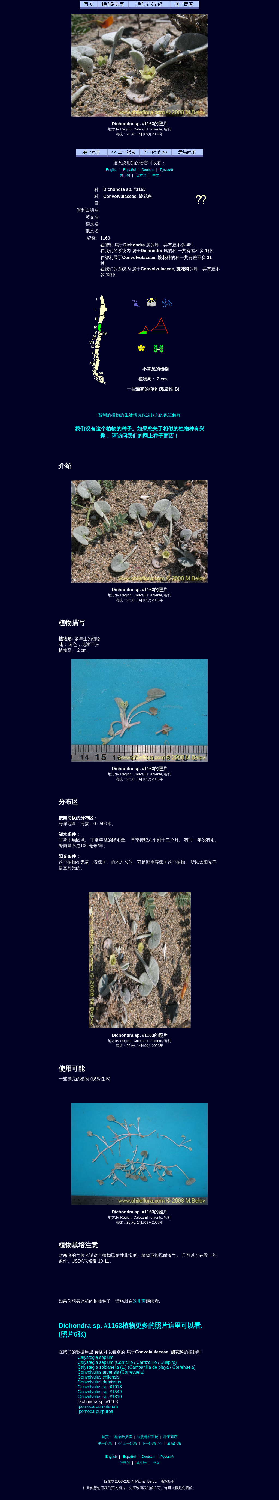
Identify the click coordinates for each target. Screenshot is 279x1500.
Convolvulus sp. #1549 (100, 1391)
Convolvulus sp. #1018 (100, 1387)
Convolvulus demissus (99, 1382)
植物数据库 (123, 1437)
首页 (105, 1437)
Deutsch (147, 170)
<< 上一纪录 (127, 1443)
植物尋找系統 (147, 1437)
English (111, 170)
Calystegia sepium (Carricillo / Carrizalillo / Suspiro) (127, 1362)
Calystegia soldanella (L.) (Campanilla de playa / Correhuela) (136, 1367)
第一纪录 (105, 1443)
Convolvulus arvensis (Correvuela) (111, 1372)
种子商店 (170, 1437)
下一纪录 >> (152, 1443)
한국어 (125, 175)
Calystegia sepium (95, 1357)
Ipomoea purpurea (95, 1411)
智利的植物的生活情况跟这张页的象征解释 (139, 415)
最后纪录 (174, 1443)
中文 (155, 175)
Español (129, 170)
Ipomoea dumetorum (98, 1406)
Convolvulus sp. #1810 (100, 1396)
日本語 (141, 175)
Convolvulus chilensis (98, 1377)
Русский (166, 170)
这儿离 (139, 1301)
